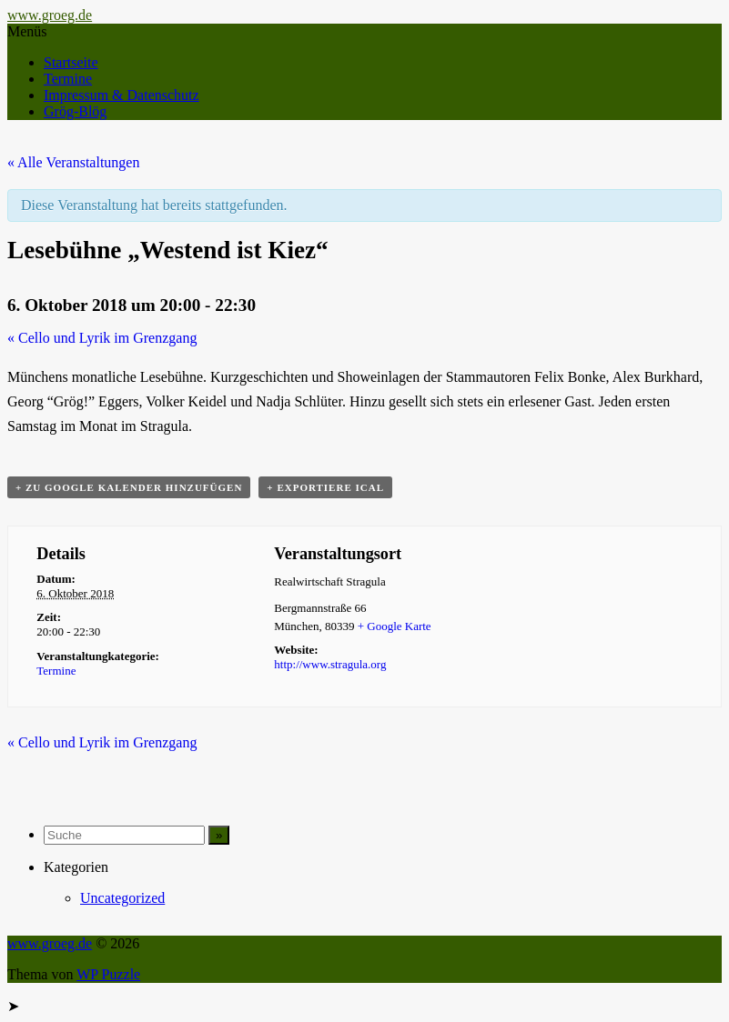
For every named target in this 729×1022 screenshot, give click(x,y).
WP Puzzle (108, 974)
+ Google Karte (394, 626)
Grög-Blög (75, 111)
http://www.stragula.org (330, 664)
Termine (68, 78)
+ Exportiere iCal (325, 487)
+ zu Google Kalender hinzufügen (128, 487)
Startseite (71, 62)
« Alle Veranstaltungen (73, 162)
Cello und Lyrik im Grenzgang (102, 338)
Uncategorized (122, 898)
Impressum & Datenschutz (121, 95)
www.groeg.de (49, 15)
